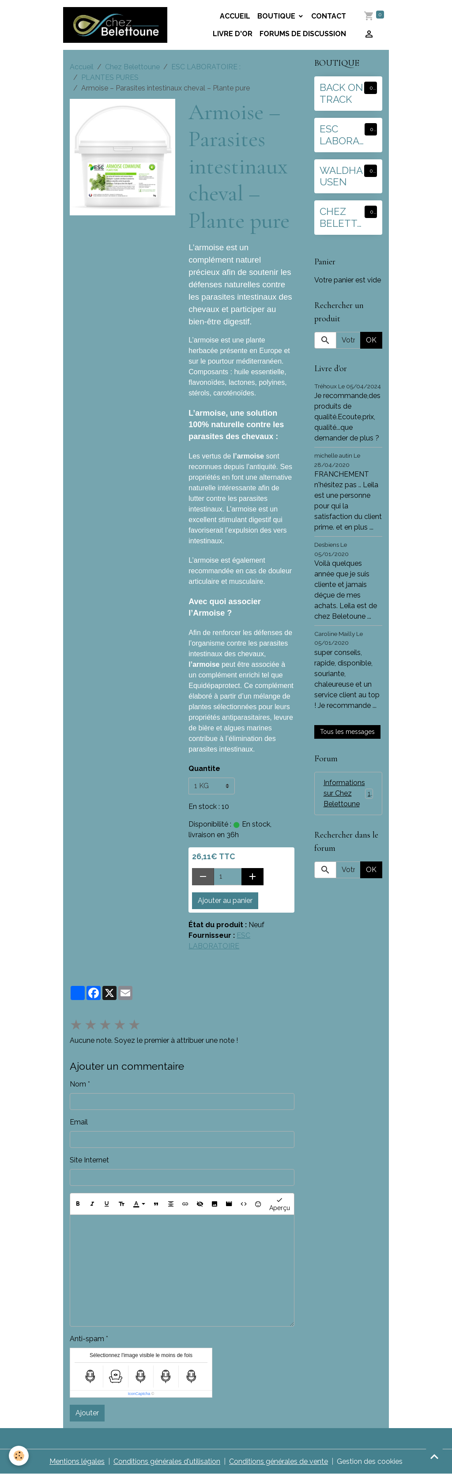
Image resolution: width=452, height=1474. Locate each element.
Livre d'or (232, 34)
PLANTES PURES (110, 77)
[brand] (115, 24)
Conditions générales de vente (278, 1461)
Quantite (204, 768)
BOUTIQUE (277, 16)
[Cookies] (19, 1456)
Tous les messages (347, 731)
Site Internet (89, 1160)
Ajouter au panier (225, 900)
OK (371, 340)
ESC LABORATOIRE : (206, 67)
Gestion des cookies (370, 1461)
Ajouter (87, 1413)
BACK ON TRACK (341, 93)
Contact (328, 16)
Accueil (235, 16)
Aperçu (279, 1203)
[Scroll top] (434, 1456)
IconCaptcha (139, 1393)
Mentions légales (77, 1461)
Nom (78, 1084)
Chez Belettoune (132, 67)
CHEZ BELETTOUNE (342, 217)
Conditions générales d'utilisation (166, 1461)
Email (79, 1122)
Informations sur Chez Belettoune (350, 793)
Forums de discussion (303, 34)
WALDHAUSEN (341, 176)
